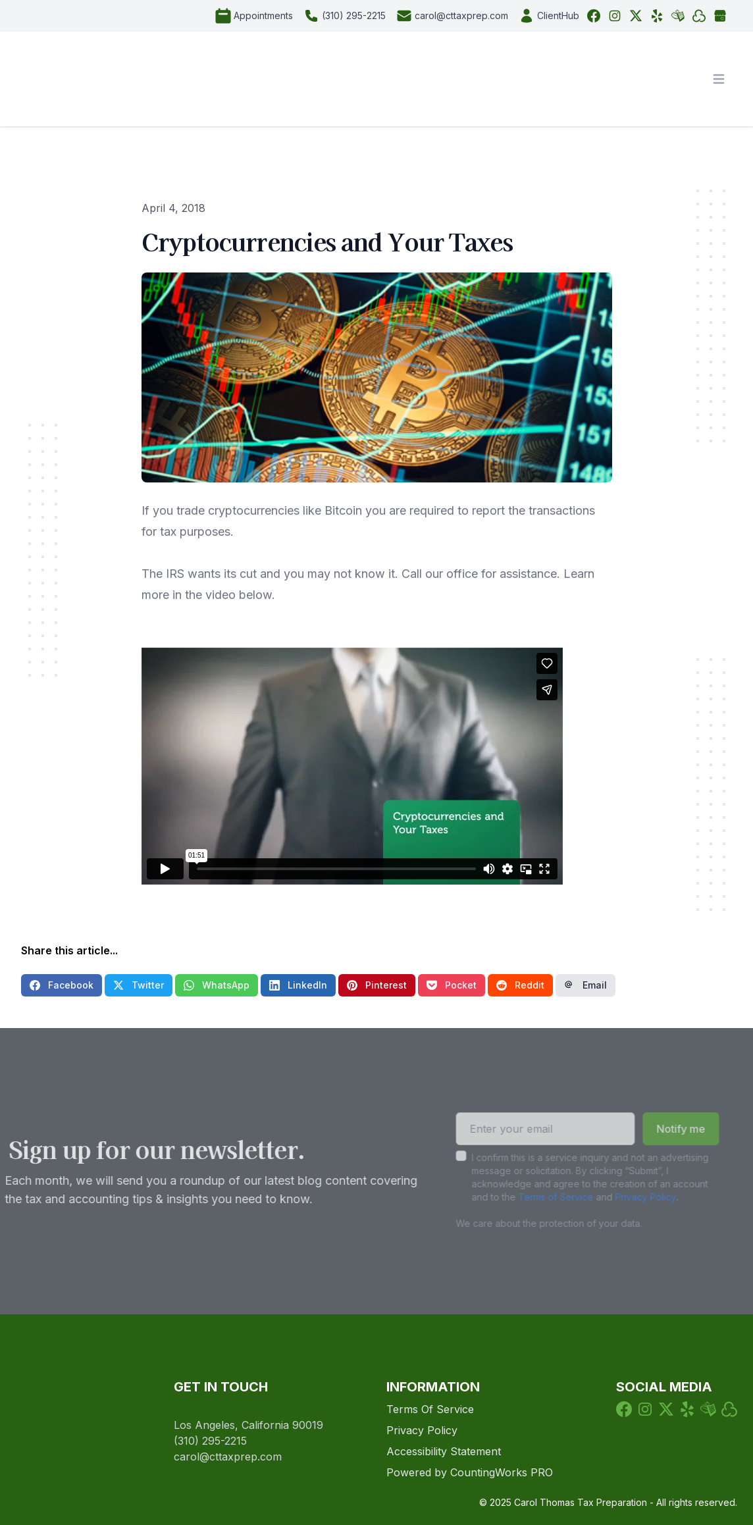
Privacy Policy (625, 1196)
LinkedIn (298, 985)
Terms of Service (535, 1196)
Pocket (452, 985)
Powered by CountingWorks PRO (469, 1472)
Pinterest (377, 985)
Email (585, 985)
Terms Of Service (430, 1409)
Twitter (138, 985)
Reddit (520, 985)
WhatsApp (216, 985)
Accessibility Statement (443, 1451)
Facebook (61, 985)
